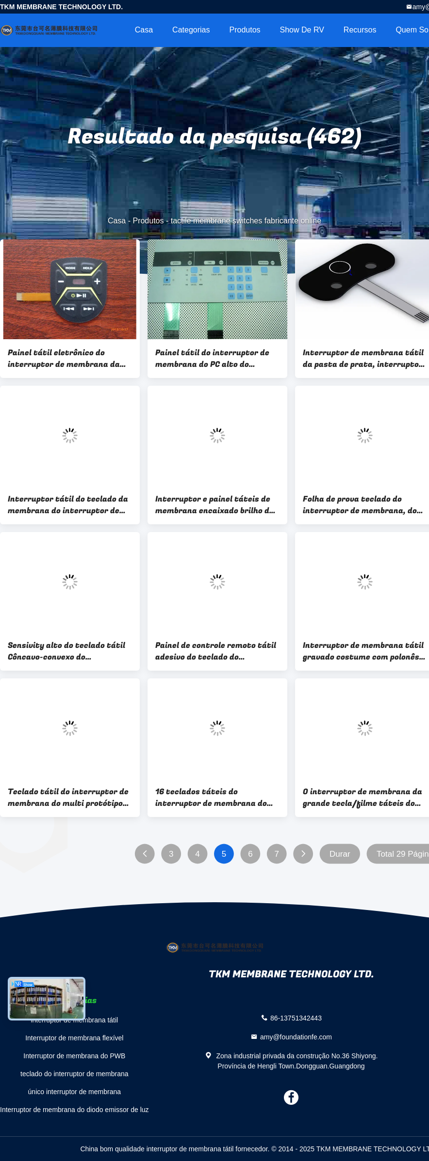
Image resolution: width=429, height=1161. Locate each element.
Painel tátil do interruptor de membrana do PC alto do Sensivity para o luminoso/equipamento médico (215, 358)
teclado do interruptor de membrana (74, 1074)
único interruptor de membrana (74, 1092)
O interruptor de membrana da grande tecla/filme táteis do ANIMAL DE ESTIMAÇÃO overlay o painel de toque (365, 797)
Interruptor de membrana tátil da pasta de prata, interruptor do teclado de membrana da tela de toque (363, 358)
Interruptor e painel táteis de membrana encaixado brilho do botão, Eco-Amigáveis (214, 505)
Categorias (191, 30)
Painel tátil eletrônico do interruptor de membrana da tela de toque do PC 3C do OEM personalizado (66, 358)
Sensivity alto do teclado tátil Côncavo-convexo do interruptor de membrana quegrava (66, 651)
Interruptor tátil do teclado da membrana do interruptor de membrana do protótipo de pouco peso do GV (68, 505)
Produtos (244, 30)
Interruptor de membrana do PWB (74, 1056)
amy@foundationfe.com (296, 1036)
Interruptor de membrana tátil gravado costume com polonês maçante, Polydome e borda (363, 651)
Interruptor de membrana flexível (74, 1038)
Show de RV (302, 30)
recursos (360, 30)
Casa (144, 30)
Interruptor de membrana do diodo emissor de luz (74, 1110)
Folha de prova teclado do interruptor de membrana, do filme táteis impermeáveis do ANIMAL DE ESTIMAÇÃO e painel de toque (362, 505)
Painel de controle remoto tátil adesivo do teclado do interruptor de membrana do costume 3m (215, 651)
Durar (340, 854)
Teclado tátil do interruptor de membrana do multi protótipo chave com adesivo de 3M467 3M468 (68, 797)
